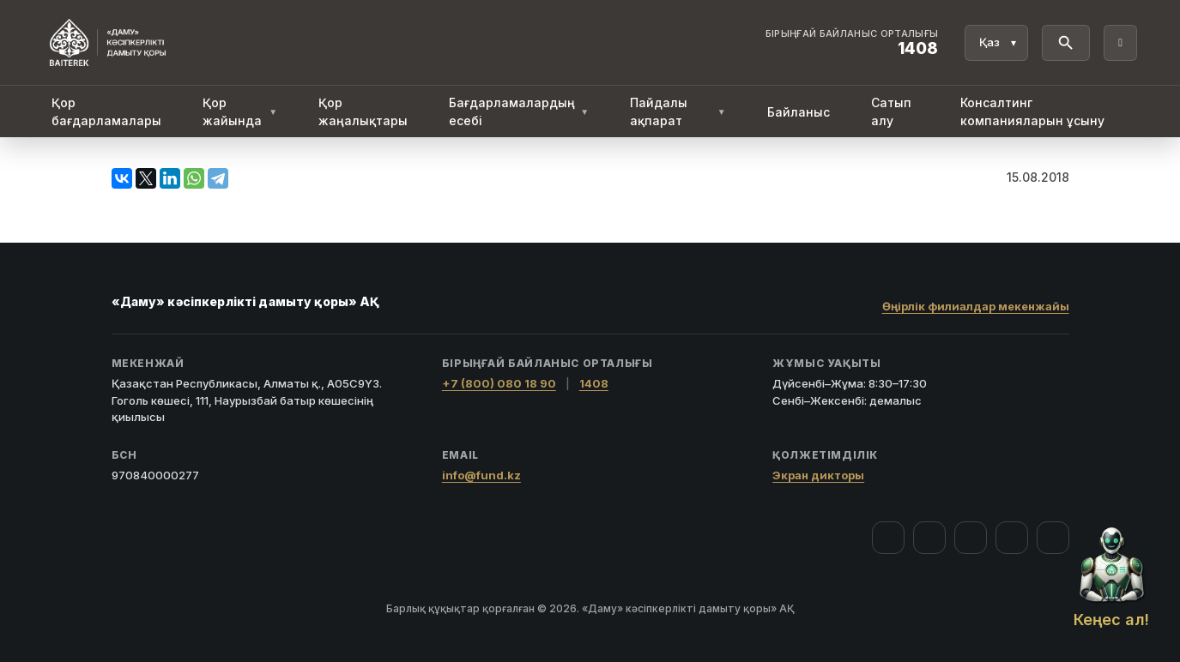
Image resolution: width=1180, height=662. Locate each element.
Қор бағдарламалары (106, 111)
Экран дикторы (818, 475)
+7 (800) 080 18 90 (499, 383)
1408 (593, 383)
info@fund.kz (481, 475)
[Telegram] (1011, 537)
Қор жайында (240, 111)
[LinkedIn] (1053, 537)
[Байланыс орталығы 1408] (852, 43)
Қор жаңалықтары (363, 111)
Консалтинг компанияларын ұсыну (1032, 111)
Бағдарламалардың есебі (519, 111)
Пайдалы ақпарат (678, 111)
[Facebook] (888, 537)
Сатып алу (891, 111)
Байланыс (798, 112)
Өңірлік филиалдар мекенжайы (975, 306)
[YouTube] (970, 537)
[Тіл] (996, 43)
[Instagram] (929, 537)
